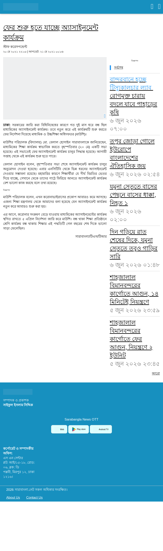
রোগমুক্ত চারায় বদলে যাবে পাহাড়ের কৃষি (133, 96)
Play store (79, 429)
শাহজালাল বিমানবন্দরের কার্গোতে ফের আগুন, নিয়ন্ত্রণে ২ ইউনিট (131, 339)
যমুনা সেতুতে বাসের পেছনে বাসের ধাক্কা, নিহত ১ (133, 194)
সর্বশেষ (118, 67)
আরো (156, 373)
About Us (13, 497)
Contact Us (34, 497)
